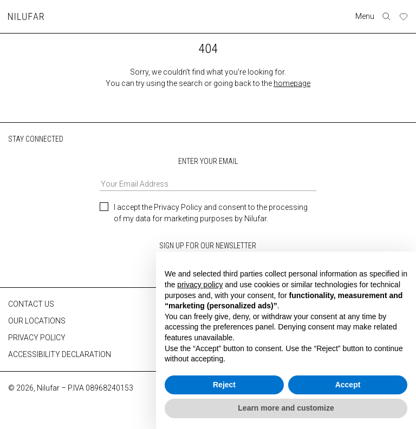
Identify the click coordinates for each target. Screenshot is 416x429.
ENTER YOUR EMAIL (208, 173)
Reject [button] (224, 384)
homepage (292, 83)
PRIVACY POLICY (37, 337)
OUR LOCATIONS (37, 320)
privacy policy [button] (200, 284)
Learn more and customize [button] (286, 408)
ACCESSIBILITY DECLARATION (59, 353)
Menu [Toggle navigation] (365, 16)
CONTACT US (31, 303)
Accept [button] (348, 384)
